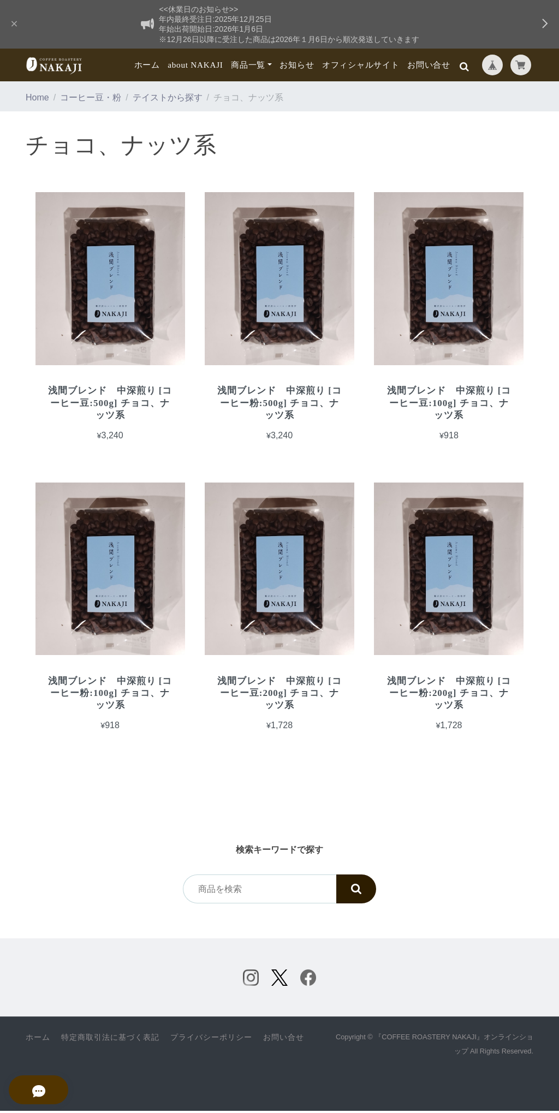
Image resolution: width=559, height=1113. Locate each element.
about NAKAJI (195, 64)
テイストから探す (168, 97)
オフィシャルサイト (361, 64)
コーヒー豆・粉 (90, 97)
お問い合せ (428, 64)
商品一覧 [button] (248, 64)
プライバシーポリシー (211, 1039)
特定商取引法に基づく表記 (110, 1039)
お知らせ (297, 64)
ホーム (147, 64)
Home (37, 97)
